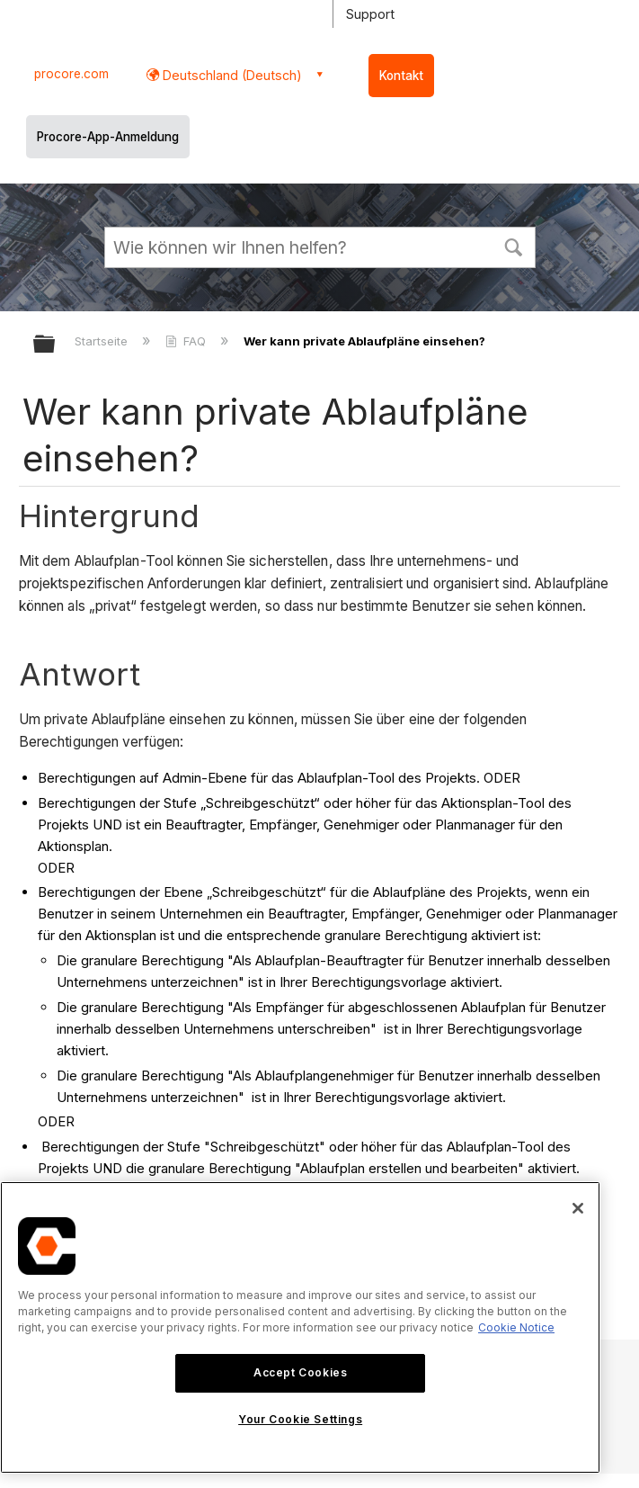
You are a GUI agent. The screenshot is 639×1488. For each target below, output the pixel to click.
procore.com (71, 74)
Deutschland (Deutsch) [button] (230, 75)
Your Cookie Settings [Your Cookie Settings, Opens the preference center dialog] (300, 1419)
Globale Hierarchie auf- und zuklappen (56, 345)
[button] (514, 245)
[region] (300, 1327)
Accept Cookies (300, 1372)
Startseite (103, 341)
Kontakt (401, 75)
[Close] (578, 1208)
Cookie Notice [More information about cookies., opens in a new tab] (516, 1327)
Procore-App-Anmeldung (108, 137)
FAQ (187, 341)
